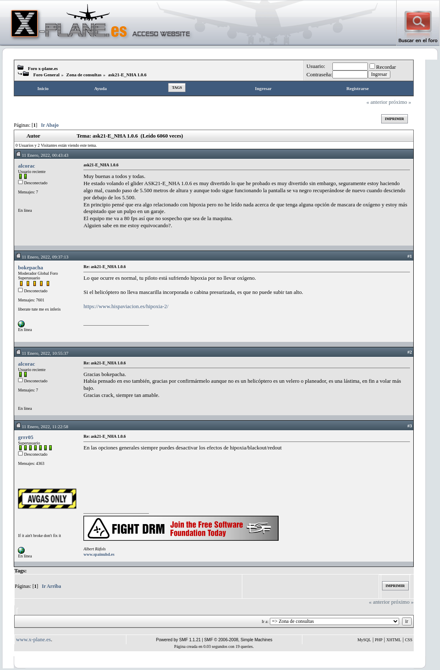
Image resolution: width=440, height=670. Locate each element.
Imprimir (394, 119)
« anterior (377, 102)
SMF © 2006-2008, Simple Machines (238, 639)
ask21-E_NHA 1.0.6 (127, 74)
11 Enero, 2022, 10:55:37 (41, 353)
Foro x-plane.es (43, 68)
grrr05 (25, 437)
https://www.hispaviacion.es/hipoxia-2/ (125, 306)
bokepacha (30, 267)
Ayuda (100, 88)
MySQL (364, 639)
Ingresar (263, 88)
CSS (408, 639)
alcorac (26, 166)
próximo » (400, 102)
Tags (177, 87)
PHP (378, 639)
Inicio (43, 88)
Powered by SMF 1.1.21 (178, 639)
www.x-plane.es (33, 639)
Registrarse (357, 88)
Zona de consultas (83, 74)
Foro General (46, 74)
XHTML (393, 639)
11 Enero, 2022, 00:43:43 (41, 155)
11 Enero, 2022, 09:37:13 (41, 256)
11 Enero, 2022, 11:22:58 (41, 426)
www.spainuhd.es (98, 554)
